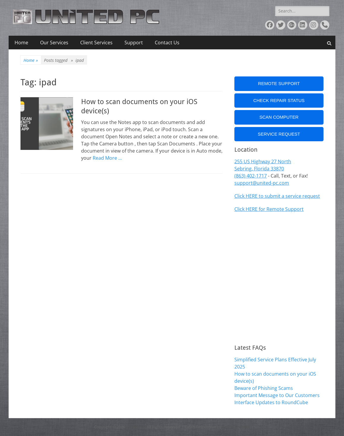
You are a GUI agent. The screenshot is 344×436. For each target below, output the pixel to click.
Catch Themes (236, 426)
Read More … (107, 158)
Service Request (279, 134)
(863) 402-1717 (250, 175)
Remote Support (279, 83)
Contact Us (167, 42)
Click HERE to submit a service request (277, 196)
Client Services (96, 42)
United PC (135, 426)
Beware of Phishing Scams (263, 388)
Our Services (54, 42)
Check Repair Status (279, 100)
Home (21, 42)
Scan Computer (279, 117)
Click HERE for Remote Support (269, 209)
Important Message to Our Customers (277, 395)
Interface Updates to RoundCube (271, 402)
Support (133, 42)
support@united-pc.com (261, 183)
